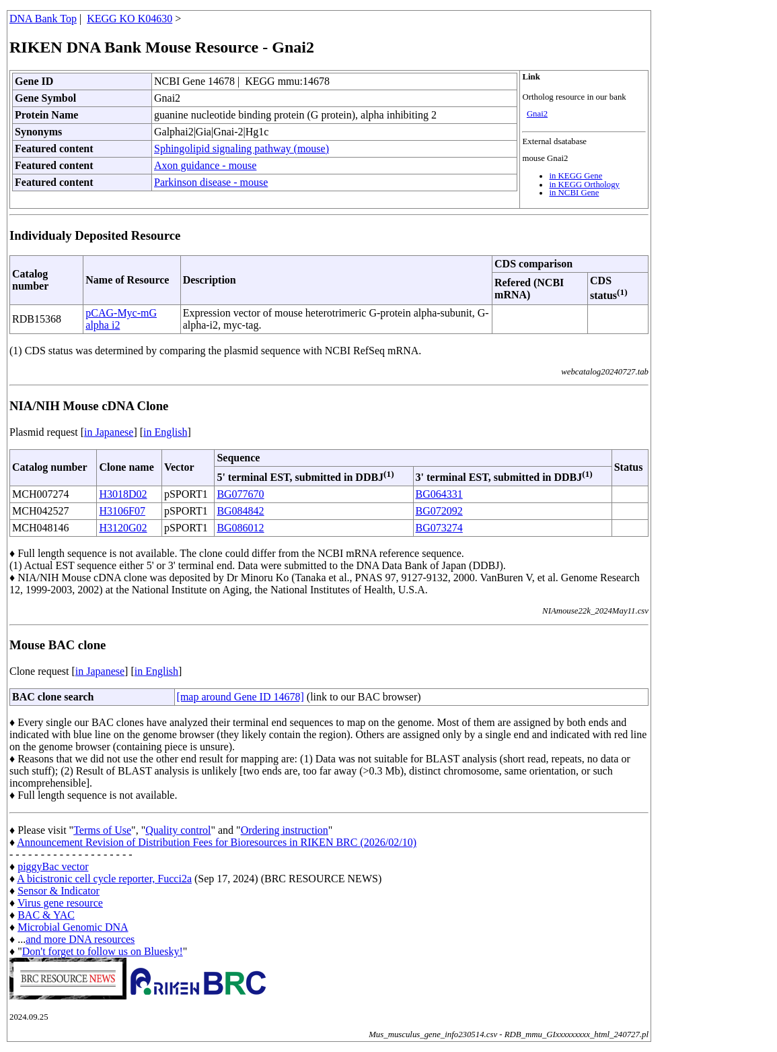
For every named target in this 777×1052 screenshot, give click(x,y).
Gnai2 (537, 114)
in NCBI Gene (574, 192)
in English (165, 432)
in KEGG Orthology (584, 184)
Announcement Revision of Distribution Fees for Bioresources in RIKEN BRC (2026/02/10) (216, 842)
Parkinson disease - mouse (211, 182)
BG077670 (240, 494)
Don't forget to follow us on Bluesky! (102, 951)
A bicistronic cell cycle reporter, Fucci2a (104, 878)
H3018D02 (123, 494)
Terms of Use (102, 830)
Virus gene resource (60, 903)
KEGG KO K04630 (129, 18)
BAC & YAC (46, 915)
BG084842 (240, 511)
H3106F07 (122, 511)
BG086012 (240, 527)
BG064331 (439, 494)
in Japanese (108, 432)
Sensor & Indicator (58, 890)
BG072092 (439, 511)
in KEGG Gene (575, 175)
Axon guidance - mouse (205, 165)
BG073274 (439, 527)
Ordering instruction (284, 830)
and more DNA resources (80, 939)
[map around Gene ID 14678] (240, 696)
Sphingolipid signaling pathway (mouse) (241, 148)
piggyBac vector (52, 866)
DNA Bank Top (43, 18)
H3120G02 (123, 527)
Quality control (178, 830)
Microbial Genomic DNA (72, 927)
